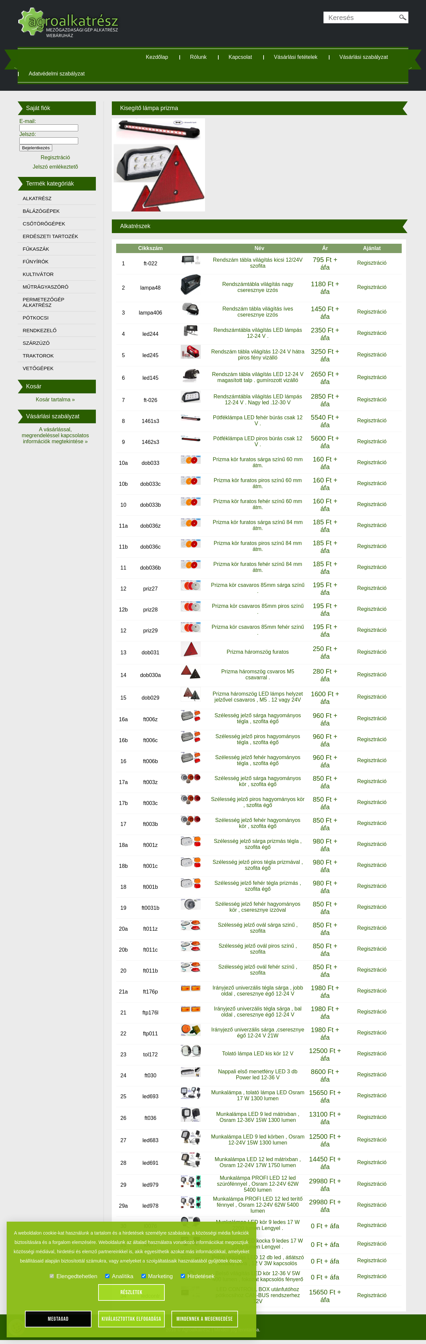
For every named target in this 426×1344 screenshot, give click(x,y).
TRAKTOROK (41, 355)
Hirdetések (197, 1276)
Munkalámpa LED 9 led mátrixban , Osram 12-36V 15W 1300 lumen (257, 1117)
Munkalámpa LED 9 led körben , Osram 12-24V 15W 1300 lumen (257, 1139)
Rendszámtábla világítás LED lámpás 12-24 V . (257, 333)
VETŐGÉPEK (41, 368)
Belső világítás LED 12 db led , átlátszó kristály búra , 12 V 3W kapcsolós (257, 1262)
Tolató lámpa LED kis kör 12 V (257, 1053)
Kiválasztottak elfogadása (131, 1319)
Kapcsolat (241, 57)
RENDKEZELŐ (43, 330)
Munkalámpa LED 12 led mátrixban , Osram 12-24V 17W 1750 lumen (257, 1162)
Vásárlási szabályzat (365, 57)
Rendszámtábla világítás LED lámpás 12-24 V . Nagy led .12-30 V (257, 399)
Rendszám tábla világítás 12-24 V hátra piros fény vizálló (257, 354)
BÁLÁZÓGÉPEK (44, 211)
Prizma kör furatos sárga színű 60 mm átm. (257, 462)
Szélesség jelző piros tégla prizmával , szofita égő (257, 865)
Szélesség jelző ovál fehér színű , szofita (256, 970)
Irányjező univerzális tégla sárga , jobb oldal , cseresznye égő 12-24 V (257, 991)
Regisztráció (369, 262)
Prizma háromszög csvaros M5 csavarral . (257, 674)
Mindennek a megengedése (204, 1319)
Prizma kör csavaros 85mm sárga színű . (257, 588)
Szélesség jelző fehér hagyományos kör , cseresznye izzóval (257, 907)
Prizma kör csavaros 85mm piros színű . (257, 608)
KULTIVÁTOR (41, 274)
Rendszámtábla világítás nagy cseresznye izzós (256, 287)
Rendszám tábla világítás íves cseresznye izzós (257, 312)
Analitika (119, 1276)
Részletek (131, 1292)
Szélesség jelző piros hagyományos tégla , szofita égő (257, 739)
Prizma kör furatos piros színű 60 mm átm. (257, 483)
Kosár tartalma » (58, 399)
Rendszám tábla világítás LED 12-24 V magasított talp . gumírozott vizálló (257, 377)
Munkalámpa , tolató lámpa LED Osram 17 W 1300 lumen (257, 1095)
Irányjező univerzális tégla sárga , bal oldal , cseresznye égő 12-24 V (257, 1011)
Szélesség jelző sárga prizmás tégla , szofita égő (257, 844)
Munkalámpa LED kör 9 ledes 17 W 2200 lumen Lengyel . (257, 1225)
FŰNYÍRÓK (39, 261)
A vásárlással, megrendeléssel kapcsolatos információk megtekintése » (58, 435)
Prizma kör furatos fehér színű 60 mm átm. (257, 504)
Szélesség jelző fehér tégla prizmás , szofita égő (257, 886)
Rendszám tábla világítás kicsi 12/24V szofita (257, 262)
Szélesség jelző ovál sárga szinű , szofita (257, 928)
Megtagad (58, 1319)
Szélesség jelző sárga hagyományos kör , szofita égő (257, 781)
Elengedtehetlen (73, 1276)
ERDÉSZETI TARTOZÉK (54, 236)
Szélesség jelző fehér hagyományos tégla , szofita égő (257, 760)
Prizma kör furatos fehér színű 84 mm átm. (257, 567)
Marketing (157, 1276)
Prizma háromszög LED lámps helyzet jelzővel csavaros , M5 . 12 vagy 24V (257, 697)
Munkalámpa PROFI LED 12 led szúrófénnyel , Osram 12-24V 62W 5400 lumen (257, 1184)
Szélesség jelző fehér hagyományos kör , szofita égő (257, 823)
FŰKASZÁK (39, 249)
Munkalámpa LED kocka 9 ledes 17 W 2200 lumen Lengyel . (257, 1244)
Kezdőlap (158, 57)
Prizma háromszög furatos (257, 651)
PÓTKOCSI (39, 318)
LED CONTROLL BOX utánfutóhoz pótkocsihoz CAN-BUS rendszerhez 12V (257, 1299)
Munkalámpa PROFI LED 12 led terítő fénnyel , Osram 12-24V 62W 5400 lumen (257, 1205)
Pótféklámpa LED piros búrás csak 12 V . (257, 441)
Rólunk (199, 57)
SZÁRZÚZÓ (39, 343)
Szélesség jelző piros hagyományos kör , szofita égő (257, 802)
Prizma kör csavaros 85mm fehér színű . (257, 629)
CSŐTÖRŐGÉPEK (47, 223)
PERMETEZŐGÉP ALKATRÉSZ (47, 302)
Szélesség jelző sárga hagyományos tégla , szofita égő (257, 718)
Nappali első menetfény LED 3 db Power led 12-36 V (257, 1074)
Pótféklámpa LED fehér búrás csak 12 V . (257, 420)
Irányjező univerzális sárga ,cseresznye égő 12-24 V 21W (257, 1032)
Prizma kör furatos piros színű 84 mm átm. (257, 546)
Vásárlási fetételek (297, 57)
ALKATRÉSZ (40, 198)
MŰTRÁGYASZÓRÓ (49, 287)
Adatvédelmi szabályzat (60, 73)
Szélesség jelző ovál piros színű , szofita (257, 949)
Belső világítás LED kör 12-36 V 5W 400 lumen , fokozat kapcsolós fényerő (256, 1280)
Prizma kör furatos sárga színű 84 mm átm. (257, 525)
